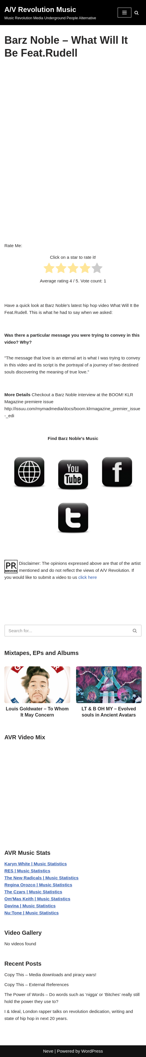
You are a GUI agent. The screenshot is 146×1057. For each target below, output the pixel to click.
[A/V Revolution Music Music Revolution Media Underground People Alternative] (50, 12)
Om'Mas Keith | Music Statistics (37, 898)
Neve (48, 1051)
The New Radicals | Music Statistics (41, 877)
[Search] (136, 13)
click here (87, 577)
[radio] (49, 269)
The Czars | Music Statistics (33, 891)
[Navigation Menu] (124, 13)
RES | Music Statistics (27, 870)
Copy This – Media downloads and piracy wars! (50, 974)
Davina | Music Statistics (30, 905)
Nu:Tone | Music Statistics (31, 912)
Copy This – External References (36, 984)
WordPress (92, 1051)
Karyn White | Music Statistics (35, 863)
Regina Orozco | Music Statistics (38, 884)
